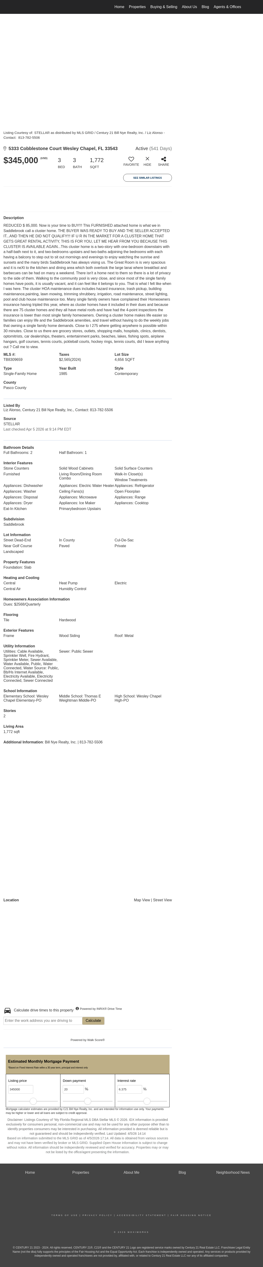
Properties (137, 7)
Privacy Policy (98, 1215)
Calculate (93, 1021)
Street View (162, 900)
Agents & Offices (227, 7)
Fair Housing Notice (191, 1215)
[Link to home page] (22, 7)
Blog (205, 7)
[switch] (131, 163)
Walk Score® (96, 1040)
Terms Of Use (64, 1215)
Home (119, 7)
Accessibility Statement (141, 1215)
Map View (142, 900)
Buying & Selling (163, 7)
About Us (189, 7)
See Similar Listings (147, 177)
